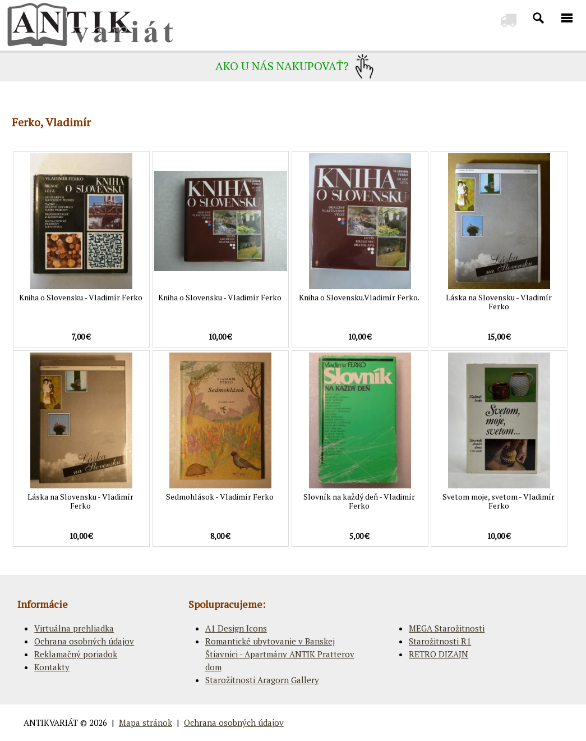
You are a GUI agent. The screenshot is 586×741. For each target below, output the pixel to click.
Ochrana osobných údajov (84, 641)
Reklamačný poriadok (75, 654)
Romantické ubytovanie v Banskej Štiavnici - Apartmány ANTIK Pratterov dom (279, 654)
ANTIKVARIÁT (51, 722)
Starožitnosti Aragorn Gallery (262, 679)
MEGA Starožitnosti (447, 628)
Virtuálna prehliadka (74, 628)
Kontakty (52, 667)
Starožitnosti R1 (440, 641)
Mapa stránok (145, 722)
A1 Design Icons (236, 628)
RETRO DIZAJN (438, 654)
